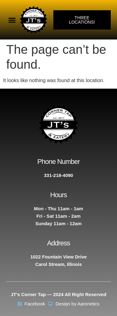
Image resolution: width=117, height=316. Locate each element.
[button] (12, 20)
